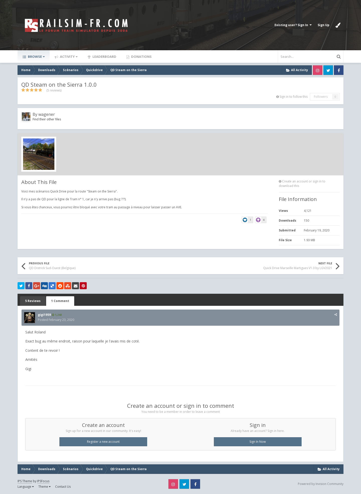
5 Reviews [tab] (33, 301)
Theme (44, 486)
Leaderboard (104, 56)
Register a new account (103, 441)
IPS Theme (25, 481)
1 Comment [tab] (60, 301)
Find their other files (47, 119)
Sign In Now (257, 441)
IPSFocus (43, 481)
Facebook (338, 70)
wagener (46, 114)
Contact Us (63, 486)
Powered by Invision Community (320, 484)
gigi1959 (44, 315)
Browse (36, 56)
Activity (68, 56)
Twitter (328, 70)
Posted (56, 320)
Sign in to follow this (294, 96)
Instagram (317, 70)
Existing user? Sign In (293, 25)
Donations (141, 56)
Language (26, 486)
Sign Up (323, 25)
